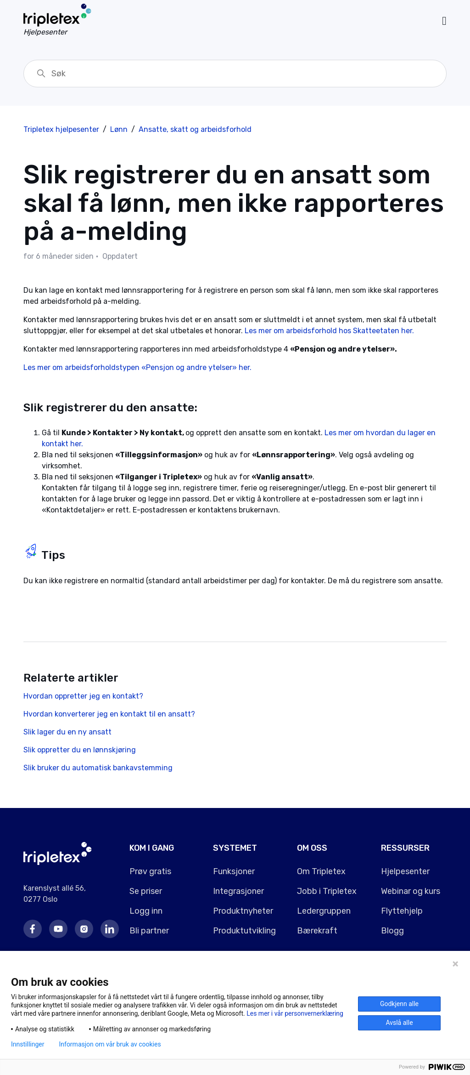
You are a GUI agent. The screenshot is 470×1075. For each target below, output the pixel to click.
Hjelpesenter (405, 871)
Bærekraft (317, 931)
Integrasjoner (238, 891)
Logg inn (145, 911)
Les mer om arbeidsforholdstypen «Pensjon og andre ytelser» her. (137, 367)
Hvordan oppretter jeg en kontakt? (83, 696)
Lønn (119, 129)
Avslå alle (399, 1022)
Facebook (32, 929)
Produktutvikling (244, 931)
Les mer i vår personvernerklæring (294, 1013)
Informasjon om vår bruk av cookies (110, 1044)
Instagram (84, 929)
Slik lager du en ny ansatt (67, 732)
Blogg (392, 931)
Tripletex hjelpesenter (61, 129)
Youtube (58, 929)
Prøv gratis (150, 871)
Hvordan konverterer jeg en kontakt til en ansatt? (109, 714)
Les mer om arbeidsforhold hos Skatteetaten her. (331, 330)
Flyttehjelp (402, 911)
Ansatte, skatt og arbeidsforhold (195, 129)
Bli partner (149, 931)
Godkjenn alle (399, 1003)
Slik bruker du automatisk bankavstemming (98, 767)
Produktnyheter (243, 911)
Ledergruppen (324, 911)
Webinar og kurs (410, 891)
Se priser (145, 891)
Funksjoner (234, 871)
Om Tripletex (321, 871)
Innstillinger (27, 1044)
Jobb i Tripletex (327, 891)
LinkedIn (110, 929)
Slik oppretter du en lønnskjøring (79, 749)
